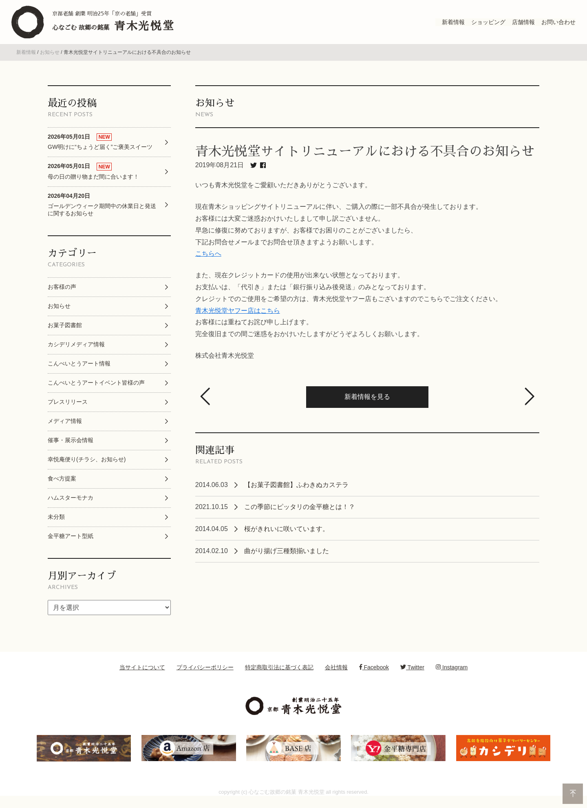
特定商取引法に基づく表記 (279, 674)
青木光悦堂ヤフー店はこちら (237, 317)
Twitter (412, 674)
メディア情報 (65, 428)
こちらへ (208, 260)
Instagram (452, 674)
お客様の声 (62, 293)
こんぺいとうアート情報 (79, 370)
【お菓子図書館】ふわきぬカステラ (296, 491)
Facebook (374, 674)
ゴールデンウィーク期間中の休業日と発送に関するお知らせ (102, 211)
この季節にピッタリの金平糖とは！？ (299, 513)
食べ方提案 (62, 485)
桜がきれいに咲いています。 (286, 535)
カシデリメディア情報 (76, 351)
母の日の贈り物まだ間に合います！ (93, 178)
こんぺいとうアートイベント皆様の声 (96, 389)
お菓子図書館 (65, 332)
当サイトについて (142, 674)
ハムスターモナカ (70, 504)
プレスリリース (68, 408)
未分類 (56, 523)
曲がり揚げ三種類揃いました (286, 557)
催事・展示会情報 (70, 447)
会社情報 (336, 674)
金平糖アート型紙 (70, 543)
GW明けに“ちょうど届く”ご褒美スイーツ (100, 148)
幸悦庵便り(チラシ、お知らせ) (87, 466)
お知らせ (50, 59)
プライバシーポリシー (205, 674)
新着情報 (26, 59)
